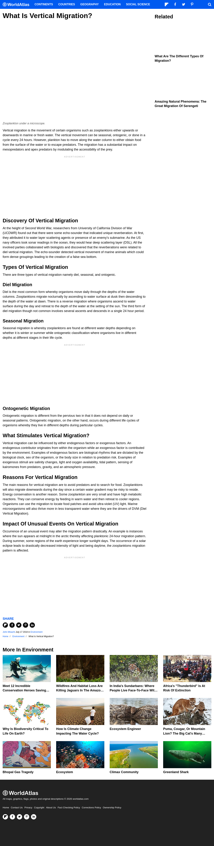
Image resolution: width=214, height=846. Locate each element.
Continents (44, 4)
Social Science (138, 4)
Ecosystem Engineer (125, 729)
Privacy (28, 807)
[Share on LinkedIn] (32, 625)
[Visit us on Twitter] (19, 816)
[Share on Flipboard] (5, 625)
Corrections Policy (91, 807)
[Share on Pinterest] (25, 625)
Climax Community (124, 772)
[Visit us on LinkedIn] (33, 816)
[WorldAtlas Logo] (17, 4)
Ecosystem (64, 772)
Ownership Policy (112, 807)
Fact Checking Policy (69, 807)
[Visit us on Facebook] (12, 816)
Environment (36, 632)
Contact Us (17, 807)
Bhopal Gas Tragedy (18, 772)
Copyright (39, 807)
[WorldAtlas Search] (209, 4)
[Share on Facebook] (12, 625)
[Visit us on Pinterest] (26, 816)
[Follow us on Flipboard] (5, 816)
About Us (51, 807)
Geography (89, 4)
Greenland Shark (176, 772)
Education (112, 4)
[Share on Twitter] (18, 625)
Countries (66, 4)
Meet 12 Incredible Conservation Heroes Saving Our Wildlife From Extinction (24, 690)
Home (6, 807)
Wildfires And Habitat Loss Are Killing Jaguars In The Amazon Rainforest (79, 690)
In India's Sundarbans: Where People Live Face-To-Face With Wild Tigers (133, 690)
